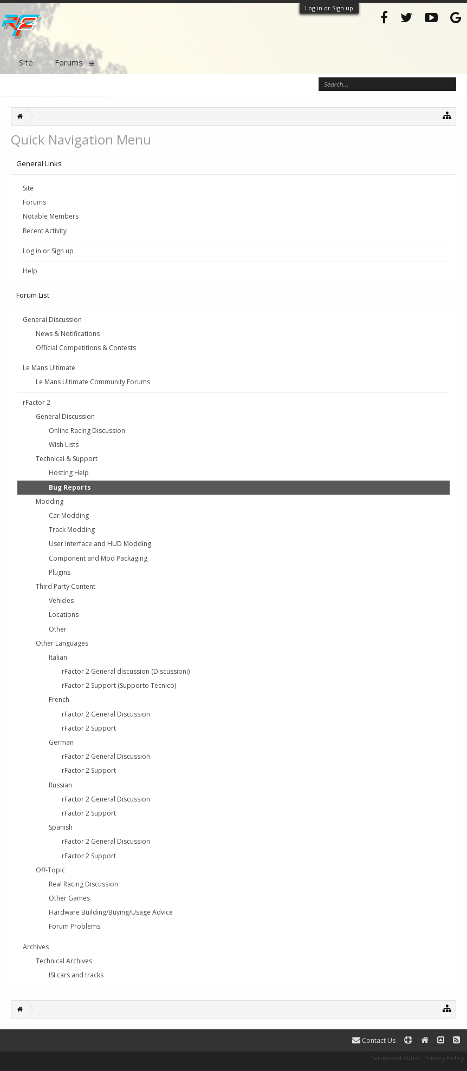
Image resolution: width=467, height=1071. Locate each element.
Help (30, 270)
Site (28, 188)
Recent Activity (45, 230)
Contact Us (373, 1040)
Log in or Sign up (329, 8)
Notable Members (51, 216)
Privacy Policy (444, 1058)
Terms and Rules (394, 1058)
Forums (34, 202)
